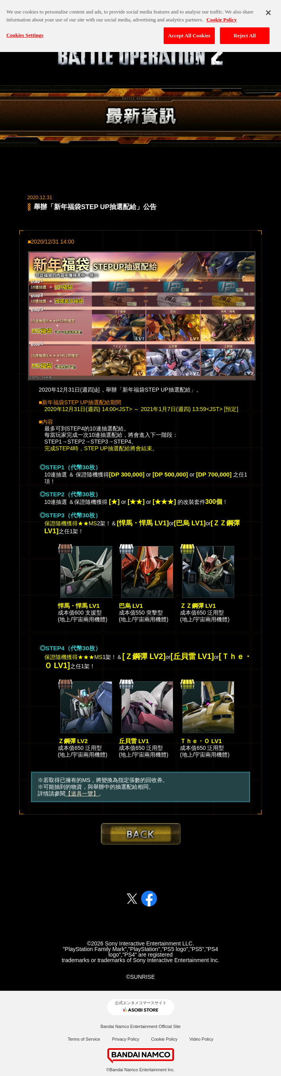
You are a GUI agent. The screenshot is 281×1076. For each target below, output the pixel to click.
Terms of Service (84, 1039)
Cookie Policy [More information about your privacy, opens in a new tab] (221, 15)
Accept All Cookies (189, 31)
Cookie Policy (164, 1039)
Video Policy (201, 1039)
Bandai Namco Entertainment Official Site (140, 1026)
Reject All (245, 31)
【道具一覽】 (82, 793)
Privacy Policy (125, 1039)
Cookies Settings (24, 30)
